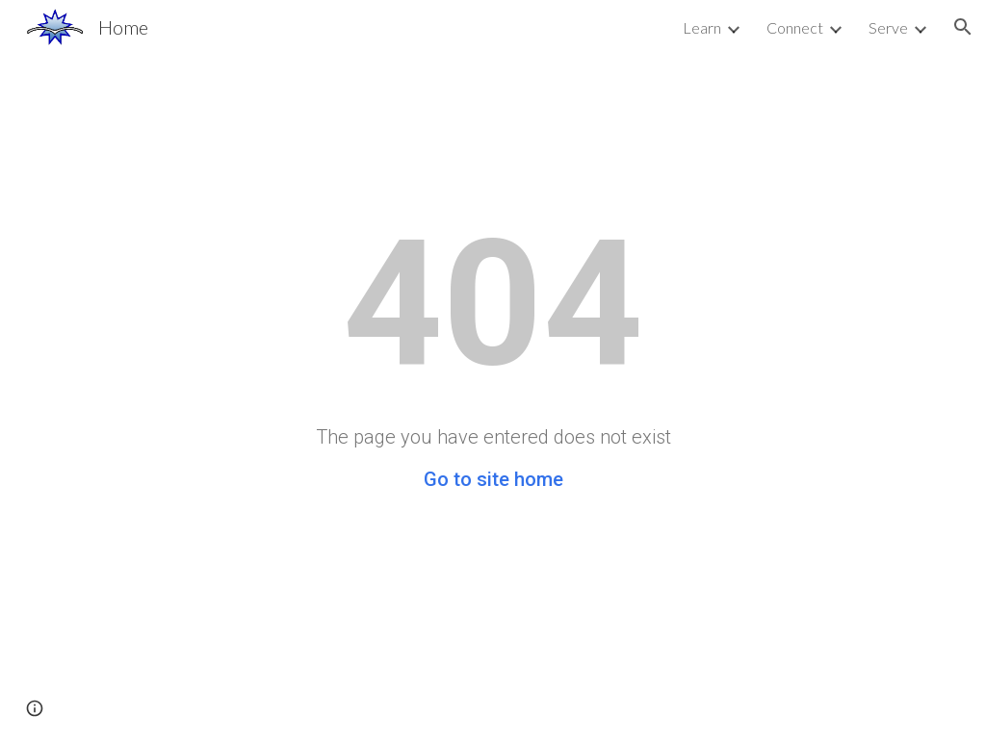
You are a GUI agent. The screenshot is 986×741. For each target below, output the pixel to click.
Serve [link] (888, 27)
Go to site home (493, 479)
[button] (963, 27)
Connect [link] (794, 27)
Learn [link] (702, 27)
